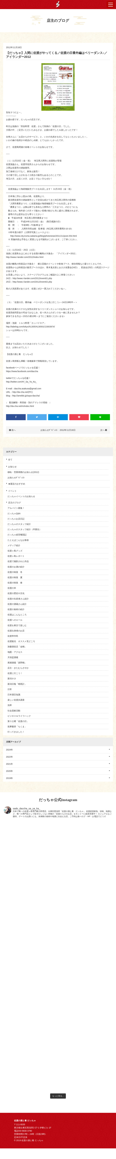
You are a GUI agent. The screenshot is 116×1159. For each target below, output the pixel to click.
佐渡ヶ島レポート (16, 556)
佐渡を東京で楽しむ (17, 625)
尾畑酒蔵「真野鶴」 (17, 662)
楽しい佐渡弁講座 (16, 700)
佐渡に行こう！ (15, 673)
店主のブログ (14, 502)
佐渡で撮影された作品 (18, 561)
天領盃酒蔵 (13, 657)
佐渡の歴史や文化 (16, 593)
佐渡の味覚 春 (15, 582)
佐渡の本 (12, 588)
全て (10, 459)
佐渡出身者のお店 (16, 630)
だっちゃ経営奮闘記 (17, 534)
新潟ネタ (12, 678)
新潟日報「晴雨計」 (17, 684)
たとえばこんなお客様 (18, 540)
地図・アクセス (15, 652)
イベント (12, 491)
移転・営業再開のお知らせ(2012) (23, 472)
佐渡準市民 (13, 636)
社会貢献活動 (14, 710)
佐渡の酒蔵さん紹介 (17, 604)
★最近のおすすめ (16, 484)
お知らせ (12, 466)
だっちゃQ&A (14, 513)
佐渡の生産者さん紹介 (18, 599)
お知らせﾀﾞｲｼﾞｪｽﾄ (16, 477)
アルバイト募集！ (16, 508)
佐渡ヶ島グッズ (15, 551)
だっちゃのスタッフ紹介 (19, 524)
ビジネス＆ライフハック (19, 716)
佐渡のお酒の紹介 (16, 567)
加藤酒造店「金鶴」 (17, 646)
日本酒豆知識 (14, 694)
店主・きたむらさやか (18, 668)
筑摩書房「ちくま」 (17, 726)
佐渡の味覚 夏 (15, 577)
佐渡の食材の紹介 (16, 609)
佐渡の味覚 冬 (15, 572)
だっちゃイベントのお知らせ (21, 496)
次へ (102, 430)
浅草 (10, 705)
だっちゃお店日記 (16, 519)
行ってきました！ (16, 732)
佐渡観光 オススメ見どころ (21, 641)
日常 (10, 689)
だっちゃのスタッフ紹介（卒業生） (24, 529)
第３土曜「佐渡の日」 (18, 721)
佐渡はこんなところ (17, 614)
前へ (13, 430)
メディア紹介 (14, 545)
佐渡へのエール (15, 620)
